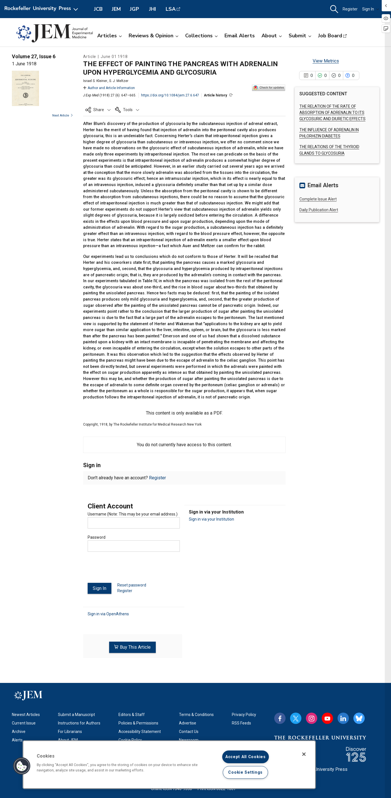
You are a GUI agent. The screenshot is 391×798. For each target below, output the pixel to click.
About (272, 35)
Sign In (370, 9)
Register (350, 9)
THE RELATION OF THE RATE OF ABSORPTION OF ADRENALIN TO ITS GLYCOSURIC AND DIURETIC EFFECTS (332, 112)
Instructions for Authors (79, 721)
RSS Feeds (241, 721)
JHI (152, 9)
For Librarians (70, 730)
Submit (300, 35)
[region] (169, 764)
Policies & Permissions (138, 721)
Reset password (131, 585)
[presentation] (131, 569)
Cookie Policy (130, 738)
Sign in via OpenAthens (108, 613)
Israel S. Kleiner (95, 81)
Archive (18, 730)
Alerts (17, 738)
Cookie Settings (245, 772)
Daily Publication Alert (318, 210)
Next (62, 115)
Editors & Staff (131, 713)
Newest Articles (26, 713)
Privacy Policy (244, 713)
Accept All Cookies (245, 756)
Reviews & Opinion (153, 35)
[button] (334, 9)
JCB (98, 9)
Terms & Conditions (196, 713)
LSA (171, 9)
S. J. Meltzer (118, 81)
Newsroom (188, 738)
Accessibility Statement (139, 730)
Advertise (187, 721)
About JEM (68, 738)
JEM (116, 9)
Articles (109, 35)
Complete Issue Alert (318, 199)
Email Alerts (239, 35)
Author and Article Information (109, 88)
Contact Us (188, 730)
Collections (201, 35)
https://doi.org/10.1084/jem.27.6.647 (170, 95)
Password (96, 537)
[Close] (304, 754)
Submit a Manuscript (76, 713)
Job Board (330, 35)
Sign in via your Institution (211, 519)
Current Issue (24, 721)
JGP (134, 9)
